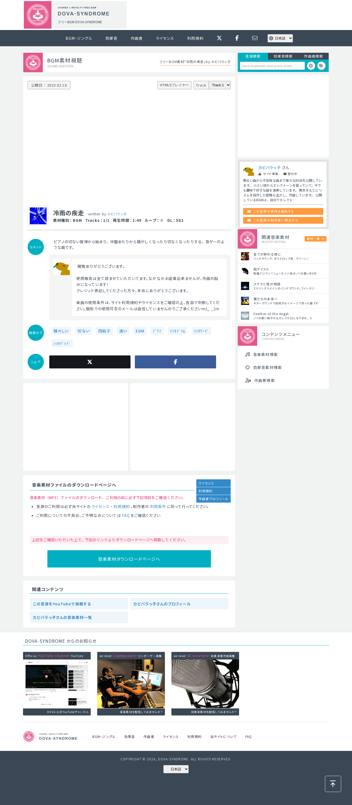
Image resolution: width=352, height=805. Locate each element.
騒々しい (61, 331)
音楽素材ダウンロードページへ (129, 559)
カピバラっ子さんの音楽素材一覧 (62, 617)
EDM (140, 331)
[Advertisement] (229, 15)
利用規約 (195, 38)
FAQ (126, 515)
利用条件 (158, 506)
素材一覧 (313, 238)
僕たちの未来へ (265, 298)
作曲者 (137, 38)
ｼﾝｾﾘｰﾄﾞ (201, 331)
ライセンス (165, 38)
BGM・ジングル (79, 38)
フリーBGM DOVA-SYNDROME (80, 21)
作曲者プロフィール (213, 498)
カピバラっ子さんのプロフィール (162, 603)
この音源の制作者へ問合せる (276, 220)
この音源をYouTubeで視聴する (62, 603)
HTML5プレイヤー (174, 85)
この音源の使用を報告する (273, 211)
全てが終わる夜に (267, 254)
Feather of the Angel (271, 313)
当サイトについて (223, 736)
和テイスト (261, 269)
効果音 (111, 38)
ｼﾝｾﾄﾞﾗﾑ (177, 331)
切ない (83, 331)
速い (123, 331)
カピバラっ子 (117, 214)
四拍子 (104, 331)
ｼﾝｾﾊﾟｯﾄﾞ (62, 343)
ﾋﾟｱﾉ (157, 331)
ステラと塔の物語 (267, 284)
